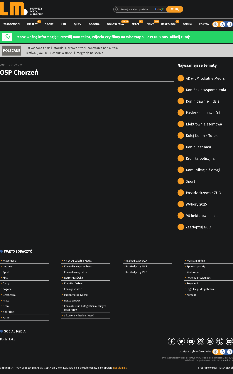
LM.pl (2, 64)
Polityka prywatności (199, 277)
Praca (135, 24)
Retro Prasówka (73, 277)
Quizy (77, 24)
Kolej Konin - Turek (201, 135)
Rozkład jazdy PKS (136, 266)
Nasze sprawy (72, 300)
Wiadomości (12, 24)
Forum (187, 24)
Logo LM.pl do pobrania (201, 289)
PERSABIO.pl (225, 367)
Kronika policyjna (200, 158)
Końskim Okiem (73, 283)
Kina (63, 24)
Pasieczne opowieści (203, 113)
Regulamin (193, 283)
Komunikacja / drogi (203, 170)
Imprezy (32, 24)
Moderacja (193, 272)
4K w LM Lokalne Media (205, 78)
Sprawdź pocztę (196, 266)
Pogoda (94, 24)
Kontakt (191, 295)
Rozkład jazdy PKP (136, 272)
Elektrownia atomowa (204, 124)
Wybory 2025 (196, 204)
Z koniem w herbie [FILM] (79, 315)
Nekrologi (168, 24)
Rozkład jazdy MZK (136, 260)
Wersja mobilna (196, 260)
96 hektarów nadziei (203, 215)
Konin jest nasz (199, 147)
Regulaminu (120, 367)
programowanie (207, 367)
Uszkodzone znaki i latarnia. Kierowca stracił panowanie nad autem (72, 48)
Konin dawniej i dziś (202, 101)
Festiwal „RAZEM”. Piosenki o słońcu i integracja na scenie (64, 53)
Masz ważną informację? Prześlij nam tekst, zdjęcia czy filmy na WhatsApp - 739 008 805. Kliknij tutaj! (103, 37)
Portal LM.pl (8, 339)
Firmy (150, 24)
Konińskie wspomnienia (206, 90)
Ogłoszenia (115, 24)
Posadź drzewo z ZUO (203, 193)
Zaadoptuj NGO (198, 227)
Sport (49, 24)
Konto (203, 24)
